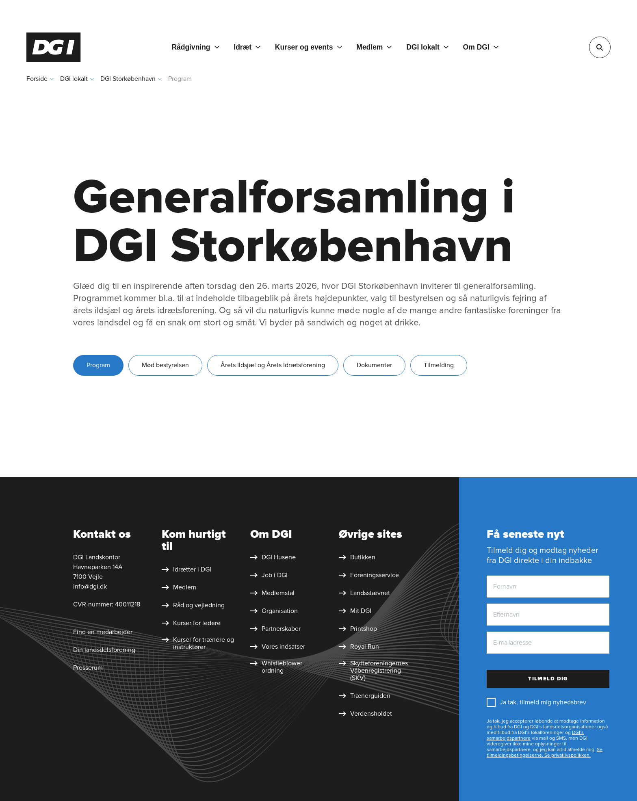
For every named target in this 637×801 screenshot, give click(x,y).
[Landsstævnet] (364, 593)
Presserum (88, 668)
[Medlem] (374, 47)
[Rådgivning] (195, 47)
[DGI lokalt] (427, 47)
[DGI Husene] (273, 557)
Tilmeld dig (548, 678)
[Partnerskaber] (275, 628)
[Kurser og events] (308, 47)
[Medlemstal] (272, 593)
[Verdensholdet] (365, 713)
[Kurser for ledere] (191, 623)
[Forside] (53, 47)
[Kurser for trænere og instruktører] (198, 643)
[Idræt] (247, 47)
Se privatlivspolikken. (567, 755)
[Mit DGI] (355, 611)
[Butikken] (357, 557)
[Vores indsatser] (277, 646)
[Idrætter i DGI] (186, 569)
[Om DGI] (480, 47)
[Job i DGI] (269, 575)
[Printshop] (358, 628)
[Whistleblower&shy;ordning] (286, 667)
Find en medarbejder (102, 632)
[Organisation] (274, 611)
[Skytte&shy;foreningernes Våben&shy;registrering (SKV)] (375, 671)
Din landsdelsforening (104, 650)
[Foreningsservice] (369, 575)
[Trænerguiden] (364, 695)
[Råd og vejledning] (193, 605)
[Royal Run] (359, 646)
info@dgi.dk (90, 586)
